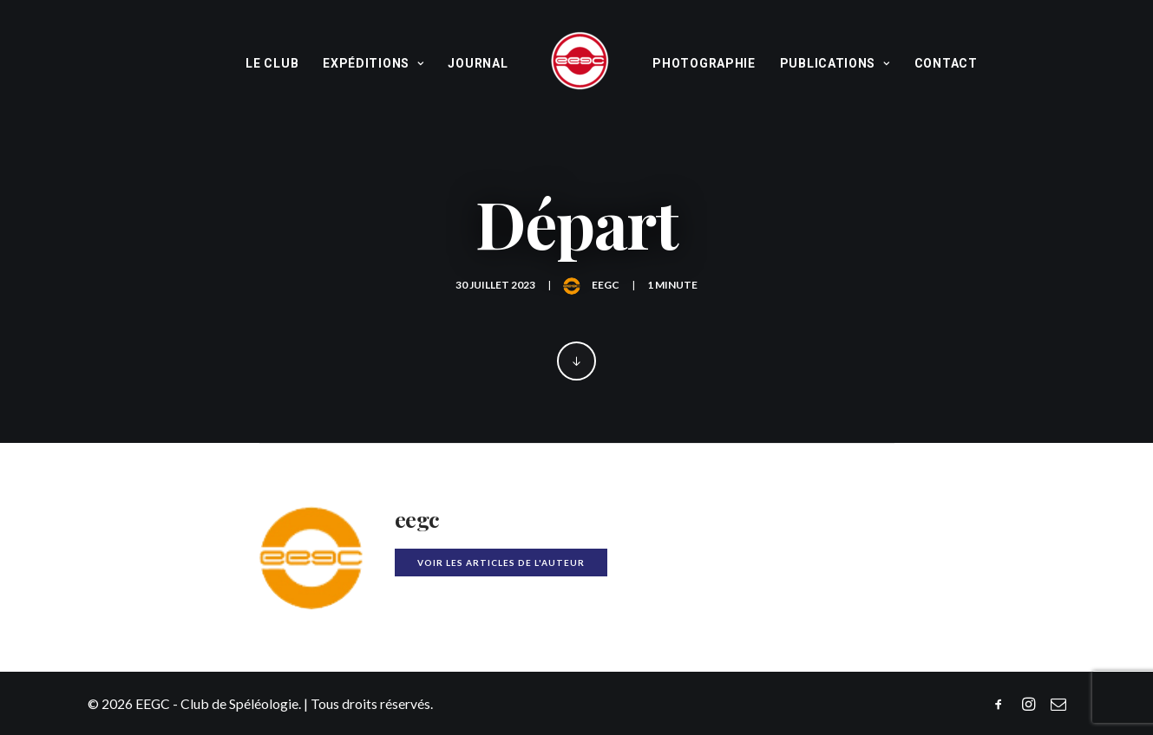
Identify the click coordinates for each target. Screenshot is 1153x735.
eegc (605, 284)
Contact (946, 63)
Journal (478, 63)
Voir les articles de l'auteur (501, 562)
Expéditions (373, 63)
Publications (835, 63)
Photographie (703, 63)
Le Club (272, 63)
